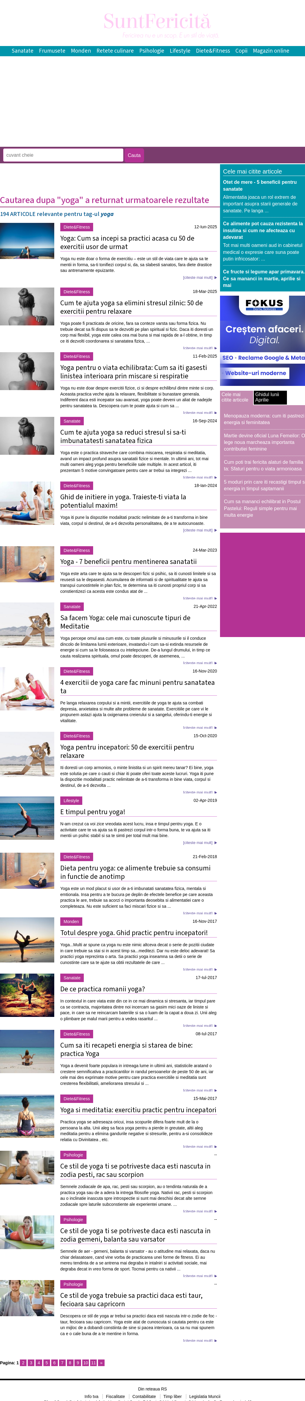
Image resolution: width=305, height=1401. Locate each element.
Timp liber (172, 1396)
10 (85, 1362)
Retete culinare (115, 51)
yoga (107, 214)
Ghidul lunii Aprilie (267, 397)
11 (93, 1362)
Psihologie (151, 51)
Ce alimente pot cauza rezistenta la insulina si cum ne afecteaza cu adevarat (263, 230)
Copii (241, 51)
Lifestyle (180, 51)
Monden (81, 51)
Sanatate (22, 51)
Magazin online (271, 51)
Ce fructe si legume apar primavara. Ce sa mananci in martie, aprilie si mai (264, 278)
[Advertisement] (109, 142)
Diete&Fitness (213, 51)
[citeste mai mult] (197, 277)
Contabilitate (144, 1396)
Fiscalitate (115, 1396)
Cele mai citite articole (235, 397)
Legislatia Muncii (205, 1396)
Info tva (92, 1396)
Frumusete (52, 51)
